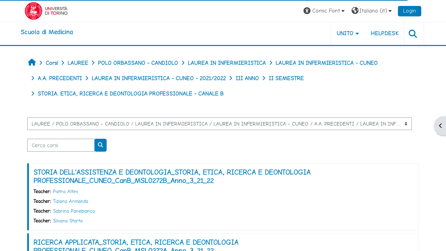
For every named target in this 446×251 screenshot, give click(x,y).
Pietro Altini (65, 191)
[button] (324, 11)
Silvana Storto (68, 221)
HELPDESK (385, 33)
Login (409, 10)
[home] (47, 32)
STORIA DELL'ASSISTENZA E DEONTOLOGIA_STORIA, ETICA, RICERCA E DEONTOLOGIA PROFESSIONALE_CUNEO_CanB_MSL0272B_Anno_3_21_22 (171, 176)
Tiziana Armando (70, 201)
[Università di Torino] (46, 10)
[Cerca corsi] (61, 145)
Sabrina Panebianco (74, 211)
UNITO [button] (345, 33)
